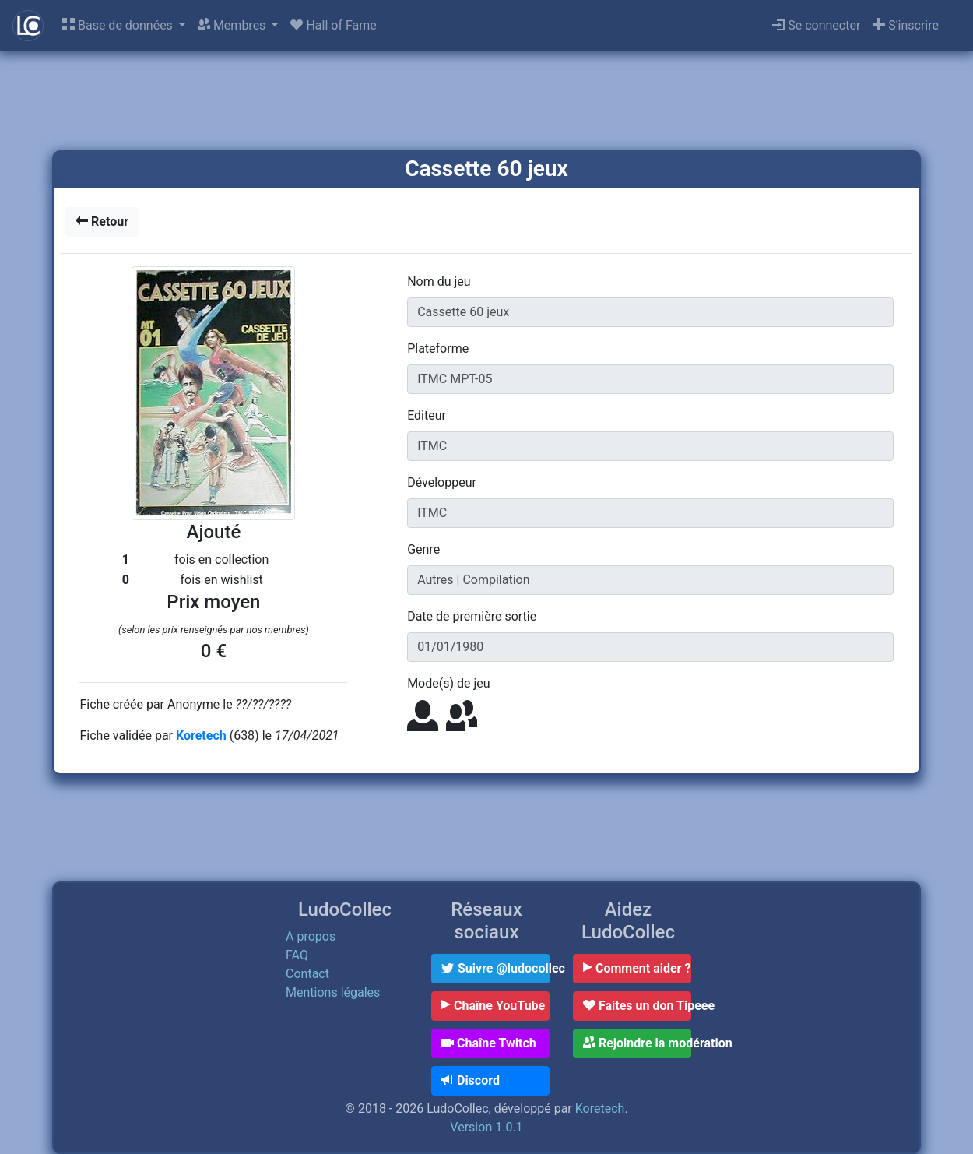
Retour (102, 221)
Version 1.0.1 (486, 1127)
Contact (307, 973)
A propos (310, 936)
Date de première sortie (471, 616)
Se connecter (816, 25)
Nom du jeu (438, 281)
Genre (423, 549)
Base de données (119, 25)
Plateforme (438, 348)
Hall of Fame (333, 25)
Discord (470, 1080)
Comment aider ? (636, 968)
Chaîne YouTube (493, 1005)
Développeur (441, 482)
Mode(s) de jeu (448, 683)
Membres (233, 25)
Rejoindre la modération (637, 1043)
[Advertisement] (486, 102)
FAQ (297, 955)
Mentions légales (333, 992)
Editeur (426, 415)
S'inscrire (906, 25)
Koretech (203, 735)
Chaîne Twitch (488, 1043)
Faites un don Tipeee (637, 1005)
